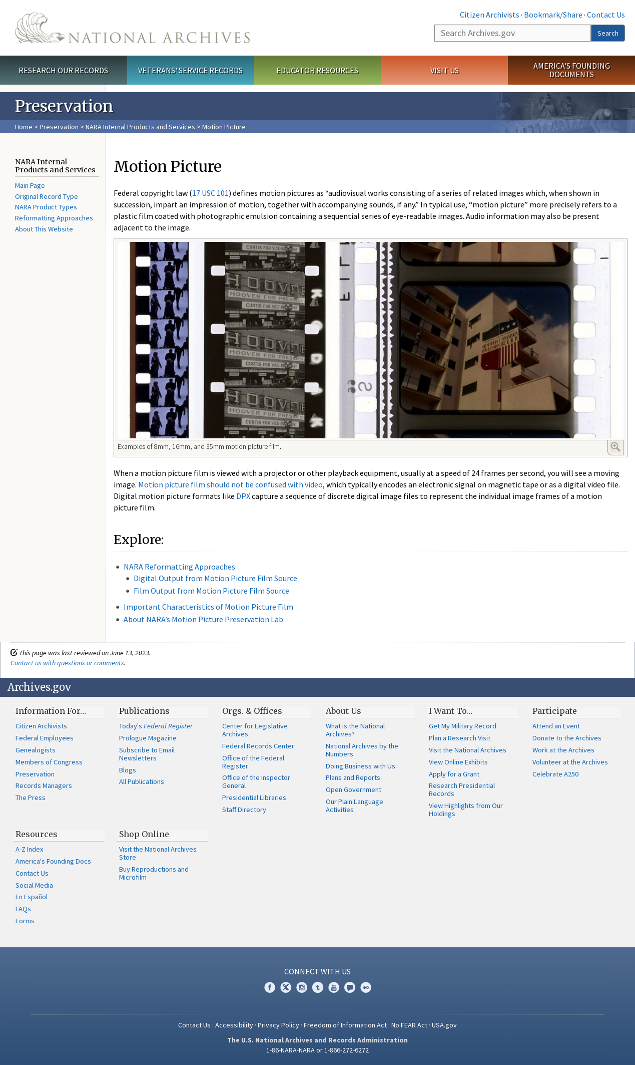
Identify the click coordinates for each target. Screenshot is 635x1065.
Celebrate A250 (555, 773)
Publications (144, 711)
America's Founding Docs (53, 861)
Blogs (127, 769)
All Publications (141, 781)
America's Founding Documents (571, 70)
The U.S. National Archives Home (132, 28)
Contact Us (606, 15)
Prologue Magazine (148, 737)
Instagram (302, 987)
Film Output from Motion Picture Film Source (211, 591)
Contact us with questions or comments (67, 662)
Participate (554, 711)
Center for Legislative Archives (255, 729)
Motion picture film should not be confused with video (230, 484)
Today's (156, 725)
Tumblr (318, 987)
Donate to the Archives (566, 737)
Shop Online (144, 834)
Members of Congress (49, 761)
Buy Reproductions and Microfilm (154, 873)
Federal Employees (45, 737)
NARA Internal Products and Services (140, 126)
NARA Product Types (46, 206)
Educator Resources (317, 70)
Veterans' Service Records (190, 70)
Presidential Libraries (254, 797)
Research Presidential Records (462, 789)
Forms (25, 920)
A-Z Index (29, 849)
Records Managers (44, 785)
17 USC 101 (210, 193)
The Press (31, 797)
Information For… (51, 711)
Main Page (30, 185)
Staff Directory (244, 809)
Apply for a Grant (454, 773)
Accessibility (234, 1024)
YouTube (334, 987)
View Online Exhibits (458, 761)
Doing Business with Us (360, 765)
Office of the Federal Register (253, 761)
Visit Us (444, 70)
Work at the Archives (563, 749)
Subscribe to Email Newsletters (147, 753)
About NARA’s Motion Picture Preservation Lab (203, 619)
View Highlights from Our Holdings (466, 809)
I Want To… (450, 711)
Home (24, 126)
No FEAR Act (409, 1024)
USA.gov (444, 1024)
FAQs (23, 908)
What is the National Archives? (355, 729)
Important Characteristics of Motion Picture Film (208, 607)
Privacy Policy (278, 1024)
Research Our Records (63, 70)
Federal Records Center (258, 745)
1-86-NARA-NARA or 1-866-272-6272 (317, 1049)
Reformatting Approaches (54, 217)
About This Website (44, 228)
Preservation (59, 126)
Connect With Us (317, 971)
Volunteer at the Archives (570, 761)
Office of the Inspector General (256, 781)
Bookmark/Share (553, 15)
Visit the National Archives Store (158, 853)
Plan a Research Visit (459, 737)
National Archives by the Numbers (362, 749)
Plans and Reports (353, 777)
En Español (32, 896)
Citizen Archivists (489, 15)
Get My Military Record (462, 725)
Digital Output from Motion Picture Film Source (215, 578)
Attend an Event (556, 725)
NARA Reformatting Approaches (179, 567)
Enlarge (615, 447)
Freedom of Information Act (345, 1024)
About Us (343, 711)
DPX (243, 496)
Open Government (353, 789)
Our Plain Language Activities (354, 805)
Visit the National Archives (467, 749)
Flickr (366, 987)
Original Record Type (46, 196)
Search (607, 33)
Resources (37, 834)
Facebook (270, 987)
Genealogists (36, 749)
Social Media (34, 885)
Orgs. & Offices (252, 711)
